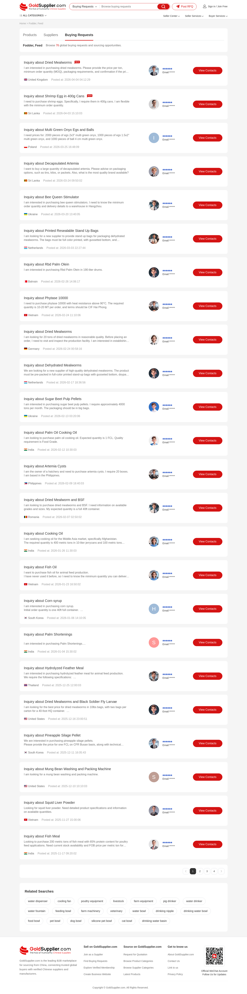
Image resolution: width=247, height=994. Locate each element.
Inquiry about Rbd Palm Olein (46, 264)
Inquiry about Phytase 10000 (46, 298)
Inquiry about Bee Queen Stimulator (51, 197)
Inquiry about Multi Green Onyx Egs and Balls (59, 130)
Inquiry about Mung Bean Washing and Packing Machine (67, 769)
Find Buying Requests (95, 961)
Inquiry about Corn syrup (43, 601)
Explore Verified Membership (99, 967)
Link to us (173, 967)
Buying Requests (79, 35)
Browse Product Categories (138, 961)
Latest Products (132, 974)
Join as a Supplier (93, 954)
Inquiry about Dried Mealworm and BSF (54, 500)
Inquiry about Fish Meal (42, 836)
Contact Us (174, 961)
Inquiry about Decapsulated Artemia (51, 163)
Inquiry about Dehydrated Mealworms (52, 365)
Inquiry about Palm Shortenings (48, 634)
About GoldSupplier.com (181, 954)
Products (30, 35)
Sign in (211, 6)
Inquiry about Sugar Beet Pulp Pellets (52, 399)
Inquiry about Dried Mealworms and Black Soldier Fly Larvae (70, 702)
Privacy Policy (175, 974)
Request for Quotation (135, 954)
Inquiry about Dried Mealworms (52, 62)
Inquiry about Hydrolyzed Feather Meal (54, 668)
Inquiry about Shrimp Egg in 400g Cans (58, 96)
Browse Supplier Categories (139, 967)
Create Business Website (97, 974)
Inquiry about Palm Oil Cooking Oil (50, 432)
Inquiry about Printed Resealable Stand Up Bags (61, 231)
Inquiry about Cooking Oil (43, 533)
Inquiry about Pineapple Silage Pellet (52, 735)
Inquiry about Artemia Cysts (45, 466)
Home (23, 23)
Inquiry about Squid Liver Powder (49, 802)
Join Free (222, 6)
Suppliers (51, 35)
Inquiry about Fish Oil (40, 567)
